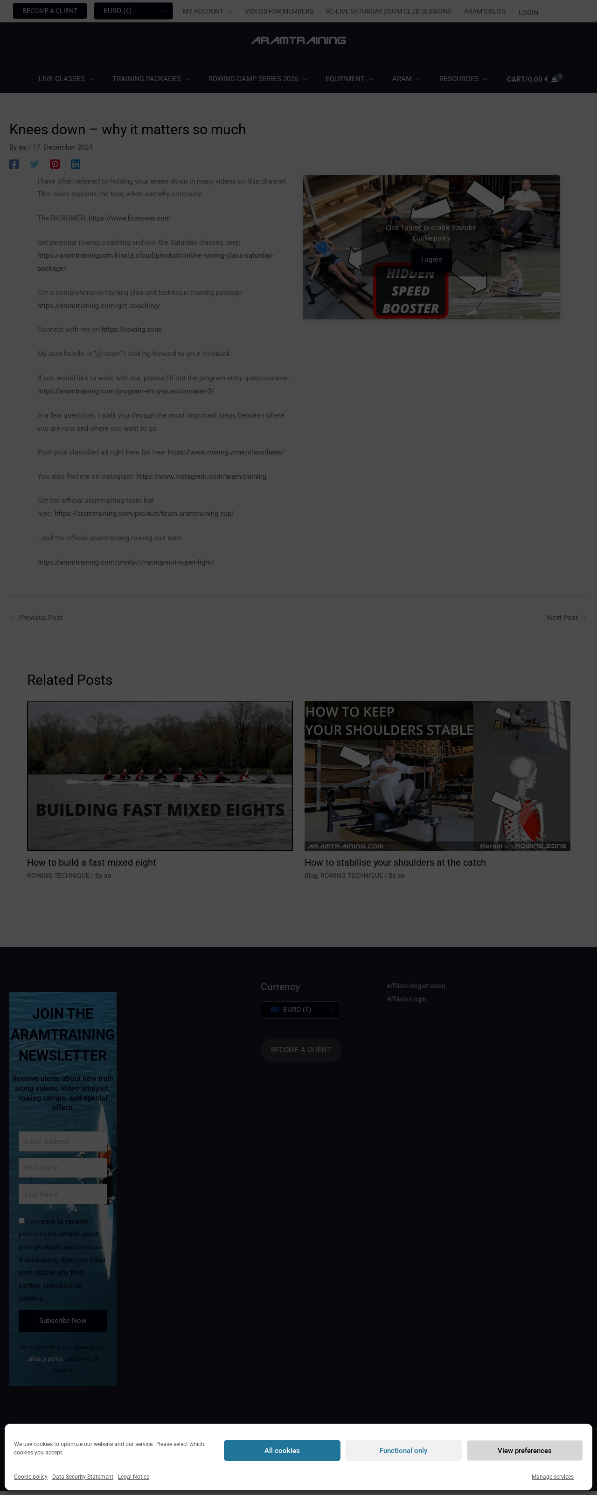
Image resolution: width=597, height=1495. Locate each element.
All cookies (282, 1451)
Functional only (403, 1451)
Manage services (553, 1477)
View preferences (525, 1451)
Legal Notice (133, 1477)
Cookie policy (31, 1477)
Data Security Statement (82, 1477)
